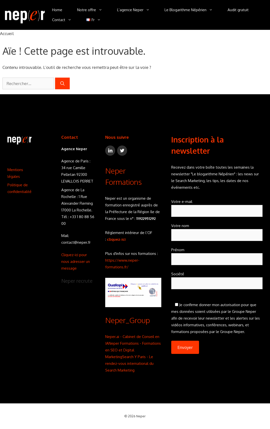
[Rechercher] (62, 84)
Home (57, 9)
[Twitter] (122, 150)
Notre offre (93, 10)
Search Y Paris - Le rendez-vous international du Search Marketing (129, 363)
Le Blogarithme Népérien (192, 10)
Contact (65, 20)
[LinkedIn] (110, 150)
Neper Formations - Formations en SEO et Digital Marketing (133, 350)
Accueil (7, 33)
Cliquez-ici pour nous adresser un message (75, 261)
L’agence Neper (137, 10)
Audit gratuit (238, 9)
